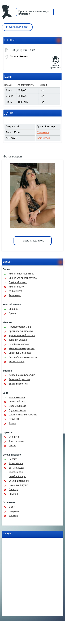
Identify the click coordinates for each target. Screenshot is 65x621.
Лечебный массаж (19, 344)
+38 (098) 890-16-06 (22, 50)
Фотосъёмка (16, 463)
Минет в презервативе (21, 273)
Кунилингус (15, 291)
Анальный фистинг (19, 379)
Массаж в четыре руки (21, 348)
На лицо (13, 515)
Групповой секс (17, 410)
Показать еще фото (32, 240)
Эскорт (13, 459)
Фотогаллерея (12, 156)
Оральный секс (17, 406)
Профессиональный (20, 326)
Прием (12, 313)
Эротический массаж (21, 331)
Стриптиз (14, 436)
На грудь (14, 511)
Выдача (13, 308)
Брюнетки (43, 138)
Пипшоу (13, 489)
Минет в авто (16, 286)
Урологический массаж (22, 335)
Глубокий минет (18, 282)
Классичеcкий (17, 397)
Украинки (43, 132)
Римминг (14, 493)
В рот (12, 506)
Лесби (12, 445)
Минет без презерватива (23, 278)
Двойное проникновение (23, 414)
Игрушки (14, 419)
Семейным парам (19, 480)
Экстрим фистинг (18, 383)
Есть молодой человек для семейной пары (17, 472)
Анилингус (15, 295)
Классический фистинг (22, 375)
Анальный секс (17, 401)
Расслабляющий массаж (23, 357)
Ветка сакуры (16, 361)
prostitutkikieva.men (17, 26)
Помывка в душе (18, 485)
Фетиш (12, 423)
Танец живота (16, 441)
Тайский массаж (18, 339)
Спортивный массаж (20, 352)
